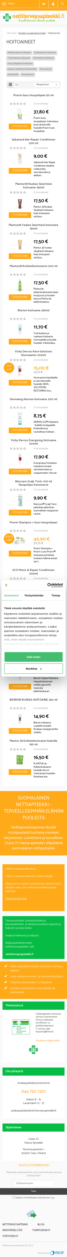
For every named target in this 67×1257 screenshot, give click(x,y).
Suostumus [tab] (11, 595)
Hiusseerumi (27, 74)
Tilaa (33, 1191)
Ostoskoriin (20, 126)
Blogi (41, 1225)
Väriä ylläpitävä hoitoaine (20, 63)
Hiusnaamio (45, 69)
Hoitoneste (13, 74)
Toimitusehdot (41, 1230)
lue (52, 1197)
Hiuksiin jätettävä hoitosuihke (22, 69)
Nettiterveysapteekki (15, 1225)
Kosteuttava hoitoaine (45, 53)
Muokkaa (33, 668)
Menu (8, 4)
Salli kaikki (33, 656)
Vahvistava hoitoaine (43, 58)
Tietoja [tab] (55, 595)
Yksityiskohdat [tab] (33, 595)
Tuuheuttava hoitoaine (19, 58)
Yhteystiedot (10, 1236)
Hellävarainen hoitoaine (19, 53)
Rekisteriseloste (12, 1230)
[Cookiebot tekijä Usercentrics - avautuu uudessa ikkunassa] (48, 585)
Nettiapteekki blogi (16, 898)
